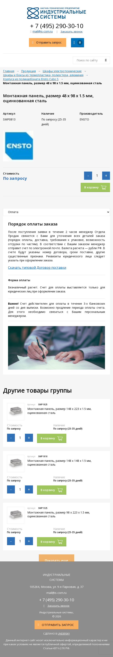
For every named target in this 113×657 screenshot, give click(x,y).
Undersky (64, 633)
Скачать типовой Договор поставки (37, 267)
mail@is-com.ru (41, 31)
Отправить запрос (45, 42)
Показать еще (56, 560)
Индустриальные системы (56, 13)
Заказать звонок (69, 31)
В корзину (95, 187)
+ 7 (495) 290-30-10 (56, 26)
